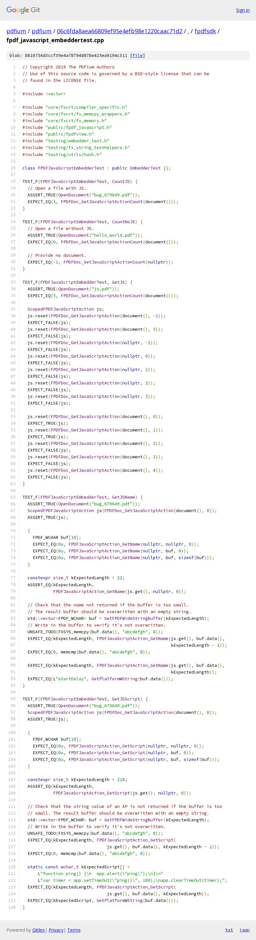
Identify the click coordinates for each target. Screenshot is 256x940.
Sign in (243, 10)
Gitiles (38, 930)
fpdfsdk (205, 31)
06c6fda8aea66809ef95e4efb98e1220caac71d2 (119, 31)
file (137, 55)
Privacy (56, 930)
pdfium (16, 31)
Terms (74, 930)
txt (229, 930)
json (244, 930)
